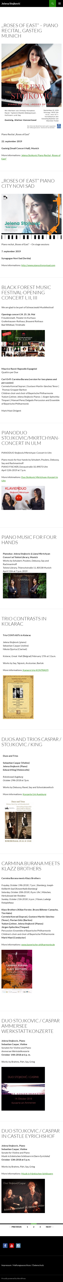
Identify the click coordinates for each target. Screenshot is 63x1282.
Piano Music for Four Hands (28, 539)
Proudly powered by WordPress (13, 1278)
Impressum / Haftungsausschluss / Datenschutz (22, 1265)
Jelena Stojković (10, 3)
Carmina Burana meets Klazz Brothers (30, 865)
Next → (50, 1227)
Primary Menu (59, 3)
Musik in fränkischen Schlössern (37, 1173)
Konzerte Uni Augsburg (34, 794)
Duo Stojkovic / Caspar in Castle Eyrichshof (30, 1133)
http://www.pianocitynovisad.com (38, 265)
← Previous (15, 1227)
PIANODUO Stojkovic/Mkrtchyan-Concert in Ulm (30, 438)
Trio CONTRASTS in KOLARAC (23, 621)
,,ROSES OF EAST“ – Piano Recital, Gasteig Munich (29, 30)
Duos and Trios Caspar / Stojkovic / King (31, 741)
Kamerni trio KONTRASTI (35, 670)
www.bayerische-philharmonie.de (38, 944)
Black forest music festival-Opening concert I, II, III (26, 292)
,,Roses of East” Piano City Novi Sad (28, 183)
